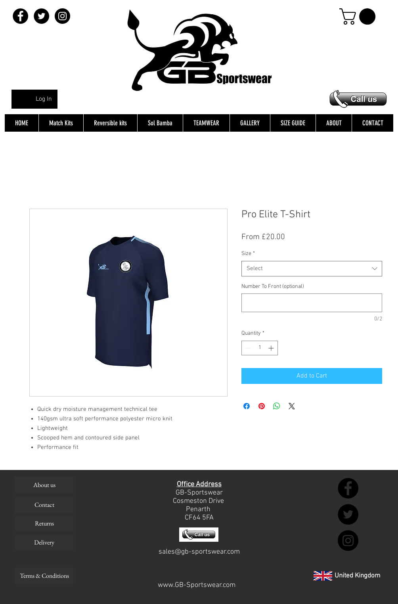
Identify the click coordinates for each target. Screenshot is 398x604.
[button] (359, 16)
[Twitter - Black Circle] (41, 16)
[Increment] (272, 348)
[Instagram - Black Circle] (62, 16)
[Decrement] (248, 348)
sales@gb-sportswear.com (199, 552)
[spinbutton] (260, 348)
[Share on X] (292, 406)
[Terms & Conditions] (44, 576)
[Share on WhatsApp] (276, 406)
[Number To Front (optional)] (312, 303)
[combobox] (311, 268)
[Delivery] (44, 542)
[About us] (44, 485)
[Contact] (44, 505)
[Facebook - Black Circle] (20, 16)
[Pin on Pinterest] (261, 406)
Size (248, 253)
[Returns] (44, 523)
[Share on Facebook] (246, 406)
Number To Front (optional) (272, 286)
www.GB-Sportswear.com (196, 585)
